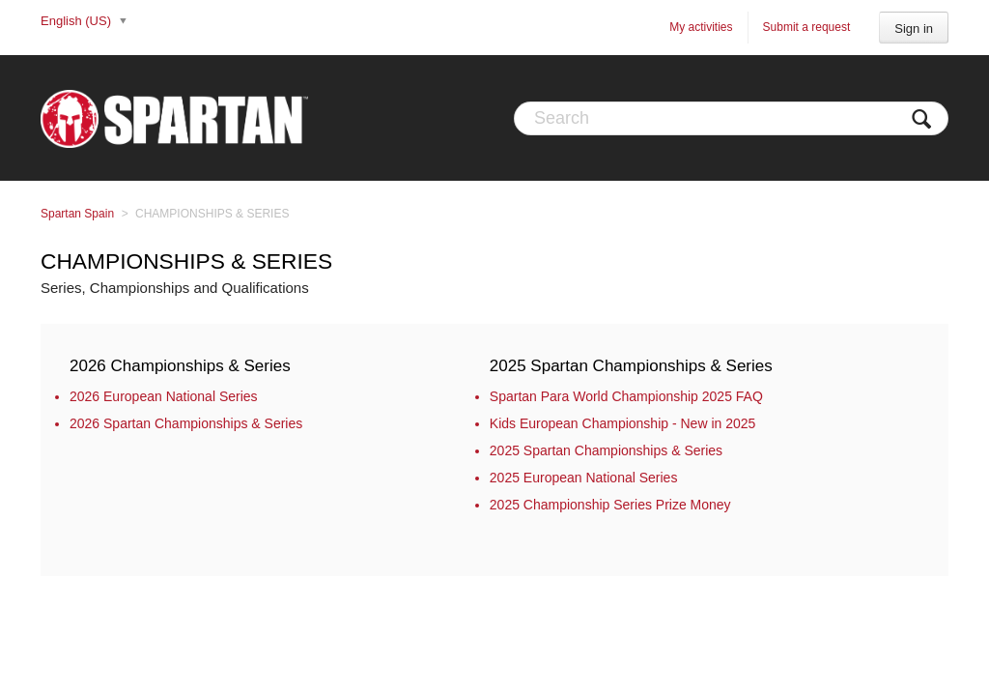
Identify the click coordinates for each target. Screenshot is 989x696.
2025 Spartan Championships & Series (631, 366)
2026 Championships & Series (180, 366)
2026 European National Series (164, 396)
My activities (700, 27)
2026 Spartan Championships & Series (186, 423)
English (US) (78, 21)
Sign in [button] (913, 28)
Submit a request (807, 27)
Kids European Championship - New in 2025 (623, 423)
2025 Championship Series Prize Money (610, 504)
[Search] (731, 118)
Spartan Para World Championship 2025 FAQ (626, 396)
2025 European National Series (584, 477)
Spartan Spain (77, 213)
